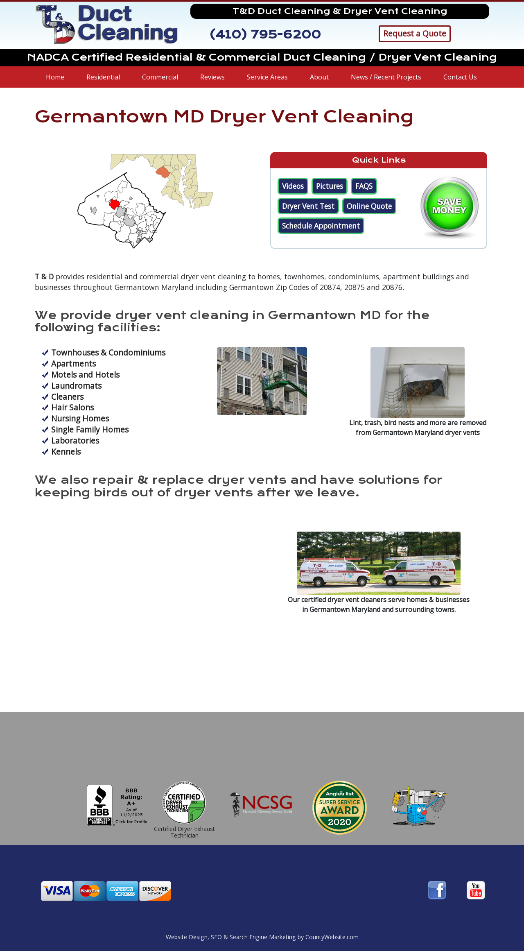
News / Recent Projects (386, 77)
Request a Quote (414, 33)
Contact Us (460, 77)
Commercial (160, 77)
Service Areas (267, 77)
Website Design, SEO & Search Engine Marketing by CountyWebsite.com (262, 937)
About (319, 77)
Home (55, 77)
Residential (103, 77)
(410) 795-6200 (265, 34)
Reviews (212, 77)
